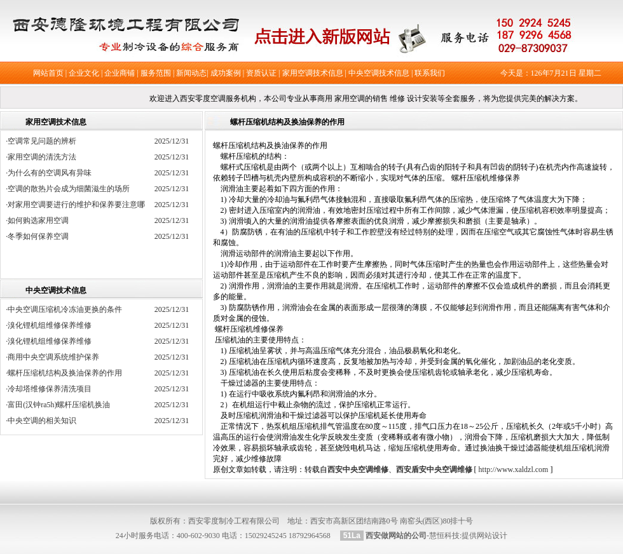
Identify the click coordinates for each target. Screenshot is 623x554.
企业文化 (84, 73)
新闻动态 (191, 73)
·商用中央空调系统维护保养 (52, 357)
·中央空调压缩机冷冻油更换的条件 (64, 309)
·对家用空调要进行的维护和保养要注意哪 (79, 204)
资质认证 (261, 73)
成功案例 (225, 73)
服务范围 (155, 73)
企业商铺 (119, 73)
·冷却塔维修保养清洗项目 (49, 388)
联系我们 (429, 73)
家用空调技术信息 (312, 73)
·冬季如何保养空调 (41, 236)
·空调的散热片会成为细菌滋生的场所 (71, 188)
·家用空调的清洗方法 (45, 156)
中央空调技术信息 (378, 73)
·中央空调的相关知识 (41, 420)
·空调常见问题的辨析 (45, 141)
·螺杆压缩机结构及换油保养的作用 (64, 372)
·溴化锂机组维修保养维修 (49, 325)
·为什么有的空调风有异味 (52, 172)
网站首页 (48, 73)
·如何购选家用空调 (41, 220)
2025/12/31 (171, 141)
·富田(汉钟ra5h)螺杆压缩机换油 (58, 404)
